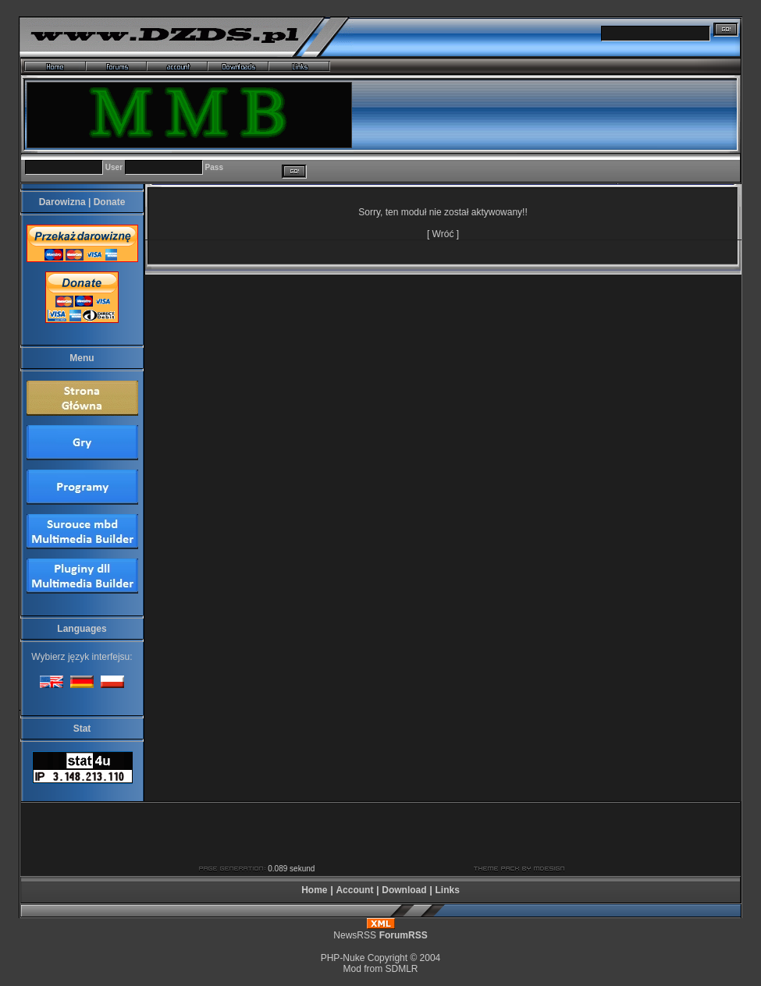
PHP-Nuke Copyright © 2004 (381, 957)
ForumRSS (403, 935)
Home (314, 890)
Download (404, 890)
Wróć (443, 234)
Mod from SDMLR (380, 968)
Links (447, 890)
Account (354, 890)
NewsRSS (354, 935)
